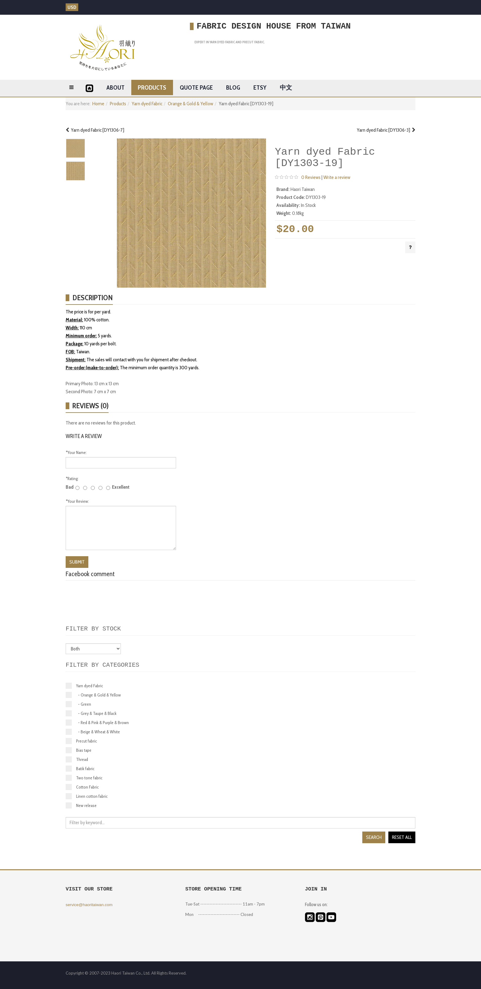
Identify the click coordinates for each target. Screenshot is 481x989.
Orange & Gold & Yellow (190, 104)
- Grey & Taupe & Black (91, 713)
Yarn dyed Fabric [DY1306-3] (386, 130)
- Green (78, 704)
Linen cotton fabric (87, 796)
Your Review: (77, 501)
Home (98, 104)
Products (152, 87)
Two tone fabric (84, 778)
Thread (77, 759)
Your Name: (76, 452)
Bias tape (78, 750)
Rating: (72, 478)
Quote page (196, 87)
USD (71, 7)
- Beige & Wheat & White (93, 732)
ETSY (259, 87)
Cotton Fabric (82, 787)
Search (374, 837)
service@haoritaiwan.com (89, 904)
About (115, 87)
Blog (233, 87)
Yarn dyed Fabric (147, 104)
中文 (286, 87)
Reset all (402, 837)
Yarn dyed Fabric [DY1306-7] (95, 130)
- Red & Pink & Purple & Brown (97, 722)
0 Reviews (311, 177)
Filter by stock (93, 629)
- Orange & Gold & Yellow (93, 695)
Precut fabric (81, 741)
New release (81, 805)
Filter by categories (102, 665)
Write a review (336, 177)
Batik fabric (80, 769)
